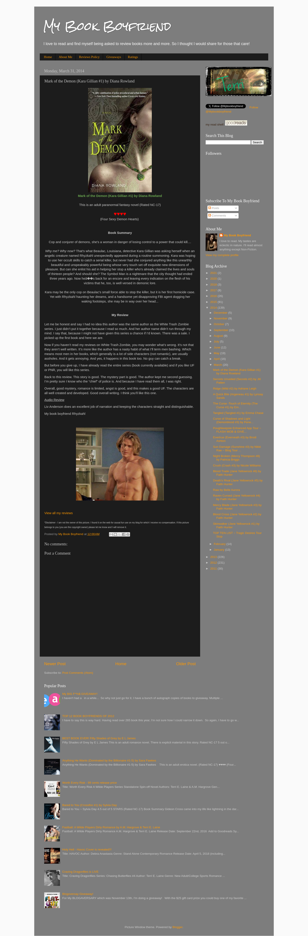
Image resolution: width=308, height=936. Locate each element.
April (217, 359)
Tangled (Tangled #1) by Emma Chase (238, 413)
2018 (214, 284)
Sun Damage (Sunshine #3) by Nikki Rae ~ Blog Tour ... (237, 448)
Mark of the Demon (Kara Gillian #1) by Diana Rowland (237, 371)
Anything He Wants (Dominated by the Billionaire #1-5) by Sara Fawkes (109, 760)
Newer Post (55, 663)
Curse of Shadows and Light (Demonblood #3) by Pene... (233, 420)
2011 (214, 568)
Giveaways (113, 57)
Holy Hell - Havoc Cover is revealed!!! (86, 849)
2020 (214, 278)
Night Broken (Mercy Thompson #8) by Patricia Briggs (236, 457)
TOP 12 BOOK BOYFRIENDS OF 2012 (88, 716)
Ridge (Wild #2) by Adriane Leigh (234, 388)
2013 (214, 557)
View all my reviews (58, 513)
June (217, 347)
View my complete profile (222, 255)
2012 (214, 562)
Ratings (133, 57)
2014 (214, 307)
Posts (213, 208)
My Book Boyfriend (107, 26)
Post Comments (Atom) (77, 672)
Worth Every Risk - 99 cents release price (89, 782)
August (219, 335)
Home (48, 57)
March (218, 364)
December (221, 312)
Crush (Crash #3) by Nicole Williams (237, 465)
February (220, 544)
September (221, 330)
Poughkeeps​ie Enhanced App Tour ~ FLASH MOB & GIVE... (237, 429)
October (219, 324)
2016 (214, 296)
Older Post (186, 663)
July (217, 341)
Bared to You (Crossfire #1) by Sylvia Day (89, 805)
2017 (214, 290)
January (219, 549)
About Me (65, 57)
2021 (214, 273)
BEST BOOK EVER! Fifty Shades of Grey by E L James (99, 738)
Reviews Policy (89, 57)
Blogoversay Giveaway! (77, 894)
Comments (217, 215)
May (217, 353)
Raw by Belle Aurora (226, 490)
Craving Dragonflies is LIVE (80, 871)
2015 (214, 302)
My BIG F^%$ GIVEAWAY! (79, 694)
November (221, 318)
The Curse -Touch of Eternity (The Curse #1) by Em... (235, 405)
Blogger (177, 927)
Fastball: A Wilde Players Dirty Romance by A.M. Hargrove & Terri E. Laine (111, 827)
